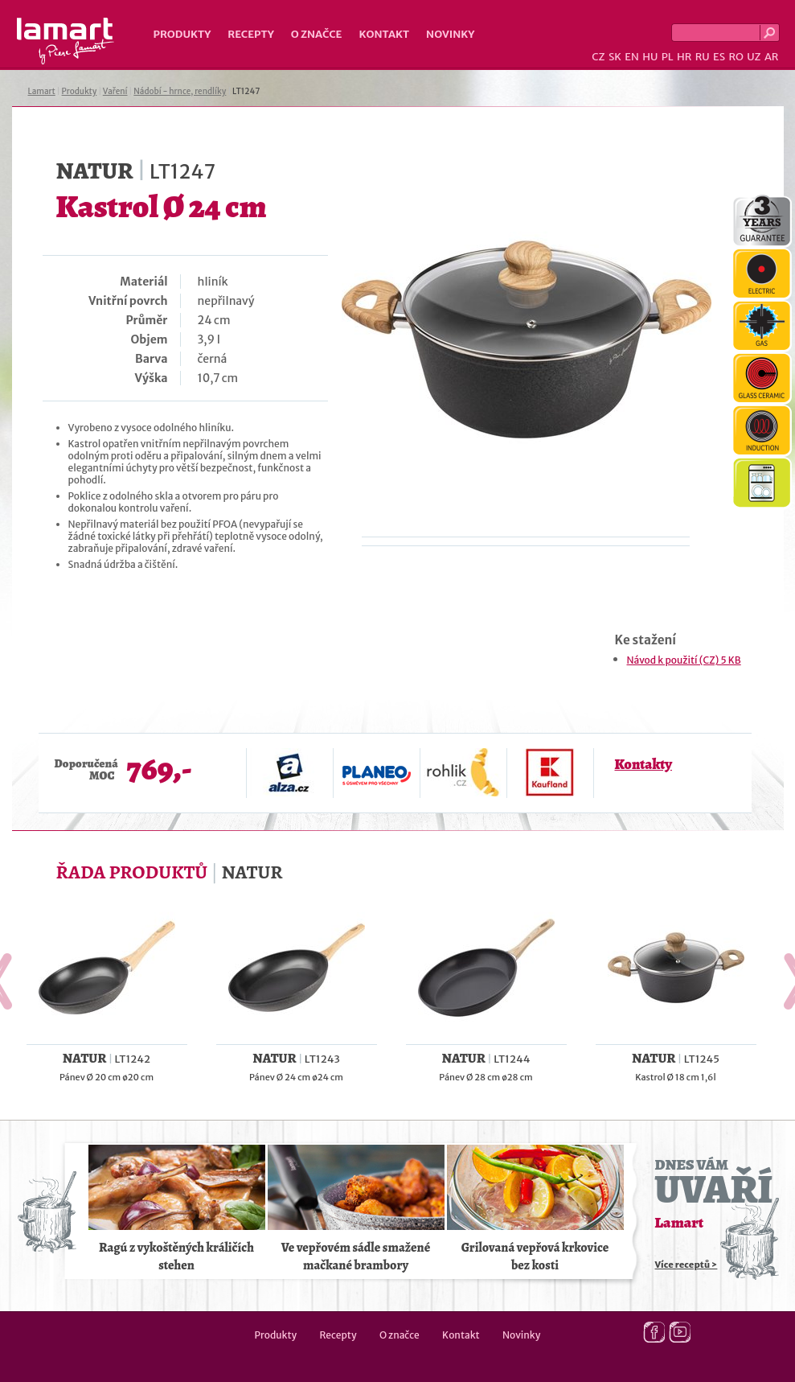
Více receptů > (686, 1264)
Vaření (115, 91)
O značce (316, 34)
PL (668, 57)
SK (615, 57)
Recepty (250, 34)
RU (702, 57)
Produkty (182, 34)
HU (650, 57)
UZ (753, 57)
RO (735, 57)
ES (719, 57)
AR (771, 57)
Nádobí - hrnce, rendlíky (179, 91)
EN (632, 57)
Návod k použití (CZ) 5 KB (684, 660)
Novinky (450, 34)
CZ (598, 57)
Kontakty (643, 764)
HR (684, 57)
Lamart (65, 41)
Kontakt (384, 34)
